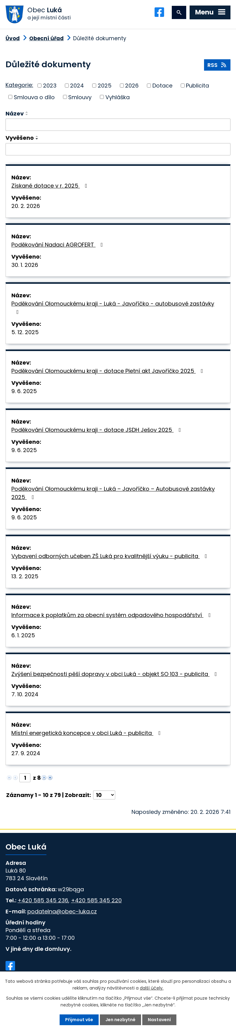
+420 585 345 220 (96, 900)
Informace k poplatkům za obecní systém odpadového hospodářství (112, 615)
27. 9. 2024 (25, 753)
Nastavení (159, 1020)
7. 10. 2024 (24, 694)
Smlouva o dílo (34, 97)
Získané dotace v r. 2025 (50, 185)
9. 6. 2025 (24, 391)
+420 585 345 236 (43, 900)
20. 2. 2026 (25, 206)
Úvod (13, 38)
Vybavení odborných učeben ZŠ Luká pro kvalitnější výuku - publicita (110, 556)
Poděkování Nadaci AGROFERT (58, 244)
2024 (77, 85)
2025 (105, 85)
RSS (217, 65)
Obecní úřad (46, 38)
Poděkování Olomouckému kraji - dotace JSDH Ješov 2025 (97, 430)
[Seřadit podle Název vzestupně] (27, 112)
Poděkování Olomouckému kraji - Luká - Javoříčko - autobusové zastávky (112, 307)
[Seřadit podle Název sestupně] (27, 114)
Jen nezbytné (120, 1020)
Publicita (197, 85)
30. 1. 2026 (24, 265)
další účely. (151, 988)
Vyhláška (117, 97)
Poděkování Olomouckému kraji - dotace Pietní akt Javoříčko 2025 (108, 371)
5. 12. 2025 (25, 332)
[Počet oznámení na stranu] (104, 795)
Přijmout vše (79, 1020)
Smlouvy (80, 97)
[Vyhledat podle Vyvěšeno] (118, 149)
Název (15, 113)
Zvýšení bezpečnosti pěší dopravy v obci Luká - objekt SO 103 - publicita (115, 674)
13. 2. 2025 (24, 576)
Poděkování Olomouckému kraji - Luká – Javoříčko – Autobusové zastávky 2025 (113, 493)
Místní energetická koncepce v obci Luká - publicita (87, 733)
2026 (132, 85)
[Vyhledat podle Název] (118, 125)
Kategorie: (19, 85)
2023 (50, 85)
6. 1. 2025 (23, 635)
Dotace (162, 85)
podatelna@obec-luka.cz (62, 911)
